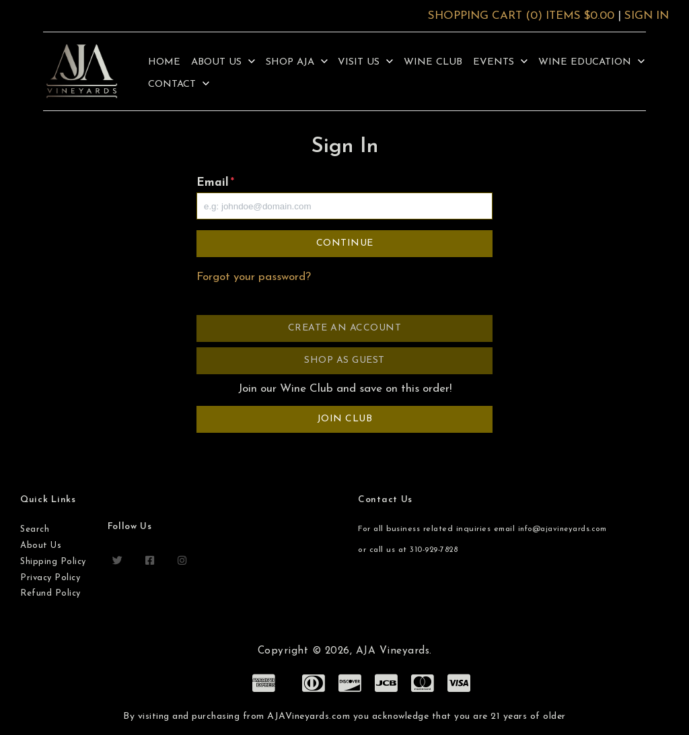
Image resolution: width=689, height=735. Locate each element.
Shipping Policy (53, 561)
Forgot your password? (253, 277)
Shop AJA (297, 62)
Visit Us (365, 62)
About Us (223, 62)
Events (500, 62)
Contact (178, 84)
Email (215, 182)
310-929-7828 (434, 550)
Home (164, 62)
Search (34, 529)
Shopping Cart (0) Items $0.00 (521, 16)
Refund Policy (50, 593)
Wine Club (433, 62)
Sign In (646, 16)
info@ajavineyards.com (562, 529)
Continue (344, 243)
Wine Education (591, 62)
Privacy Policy (50, 577)
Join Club (345, 419)
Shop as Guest (344, 360)
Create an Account (345, 328)
